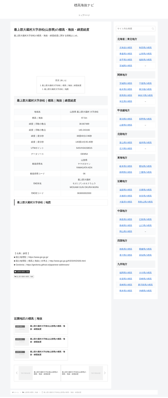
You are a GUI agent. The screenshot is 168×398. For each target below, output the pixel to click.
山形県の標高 (145, 54)
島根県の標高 (125, 225)
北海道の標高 (125, 47)
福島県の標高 (145, 60)
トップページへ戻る (129, 391)
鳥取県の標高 (125, 219)
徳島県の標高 (125, 249)
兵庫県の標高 (145, 190)
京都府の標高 (125, 196)
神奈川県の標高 (145, 95)
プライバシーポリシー (147, 391)
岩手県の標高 (125, 60)
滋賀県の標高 (125, 190)
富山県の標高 (125, 142)
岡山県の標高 (125, 231)
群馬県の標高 (125, 95)
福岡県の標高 (125, 273)
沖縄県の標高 (145, 291)
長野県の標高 (145, 119)
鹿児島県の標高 (145, 285)
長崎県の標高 (125, 285)
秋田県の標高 (145, 47)
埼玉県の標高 (125, 101)
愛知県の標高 (145, 166)
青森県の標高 (125, 54)
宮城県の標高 (125, 66)
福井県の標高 (145, 142)
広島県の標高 (145, 219)
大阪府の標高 (125, 202)
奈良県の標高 (145, 196)
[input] (135, 28)
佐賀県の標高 (125, 279)
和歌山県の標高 (145, 202)
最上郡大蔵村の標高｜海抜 (24, 277)
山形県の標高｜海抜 (22, 272)
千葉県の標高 (145, 83)
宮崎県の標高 (145, 279)
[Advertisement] (61, 56)
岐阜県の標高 (125, 166)
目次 (57, 80)
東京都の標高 (145, 89)
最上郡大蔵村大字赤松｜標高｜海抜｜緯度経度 (61, 86)
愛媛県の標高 (145, 249)
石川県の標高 (125, 148)
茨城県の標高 (125, 83)
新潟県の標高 (125, 119)
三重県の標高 (145, 172)
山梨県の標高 (125, 125)
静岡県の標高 (125, 172)
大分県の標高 (145, 273)
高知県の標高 (145, 255)
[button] (153, 28)
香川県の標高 (125, 255)
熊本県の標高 (125, 291)
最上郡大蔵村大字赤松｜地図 (56, 89)
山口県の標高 (145, 225)
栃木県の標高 (125, 89)
